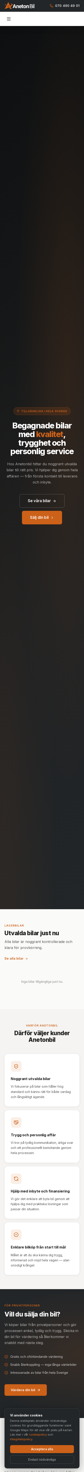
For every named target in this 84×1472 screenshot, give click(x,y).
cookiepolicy (38, 1435)
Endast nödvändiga (42, 1460)
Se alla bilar (16, 958)
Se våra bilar (42, 501)
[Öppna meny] (8, 19)
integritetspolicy (21, 1439)
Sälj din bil (42, 517)
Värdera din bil (26, 1390)
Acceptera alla (42, 1449)
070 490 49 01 (65, 6)
